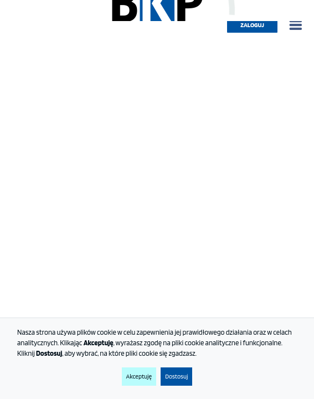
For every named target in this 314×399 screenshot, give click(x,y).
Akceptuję (139, 376)
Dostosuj (176, 376)
